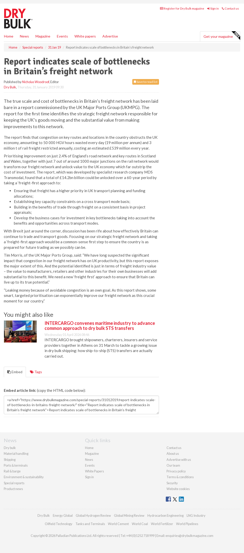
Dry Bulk (10, 87)
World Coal (140, 524)
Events (62, 36)
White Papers (94, 471)
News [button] (24, 36)
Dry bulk (10, 448)
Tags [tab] (36, 372)
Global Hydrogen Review (93, 515)
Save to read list (145, 82)
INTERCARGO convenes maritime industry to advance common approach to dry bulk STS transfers (100, 325)
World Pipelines (187, 524)
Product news (13, 489)
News (89, 460)
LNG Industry (196, 515)
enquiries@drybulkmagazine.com (189, 536)
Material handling (16, 454)
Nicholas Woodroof (35, 82)
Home (8, 36)
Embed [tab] (14, 372)
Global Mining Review (129, 515)
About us (173, 454)
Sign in (213, 8)
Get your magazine (222, 35)
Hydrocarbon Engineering (165, 515)
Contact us (230, 8)
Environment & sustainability (24, 477)
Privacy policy (176, 471)
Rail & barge (12, 471)
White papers (85, 36)
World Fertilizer (162, 524)
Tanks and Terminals (90, 524)
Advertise (110, 36)
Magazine (42, 36)
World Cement (118, 524)
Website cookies (178, 489)
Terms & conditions (180, 477)
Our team (173, 465)
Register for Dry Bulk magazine (182, 8)
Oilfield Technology (58, 524)
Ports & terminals (16, 465)
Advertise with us (179, 460)
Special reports (14, 483)
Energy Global (63, 515)
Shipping (10, 460)
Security (172, 483)
